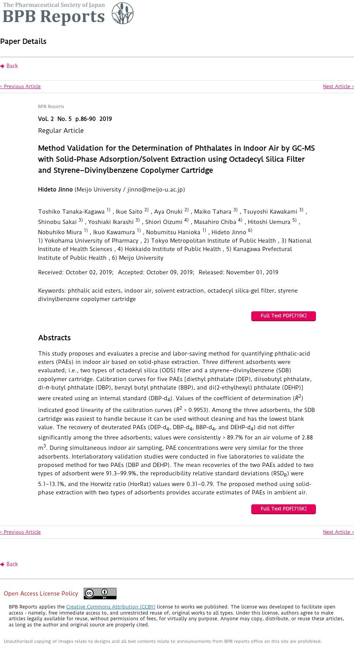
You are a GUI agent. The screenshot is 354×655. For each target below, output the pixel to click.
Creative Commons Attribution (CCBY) (110, 607)
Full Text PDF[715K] (283, 316)
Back (12, 66)
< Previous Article (20, 86)
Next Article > (338, 86)
